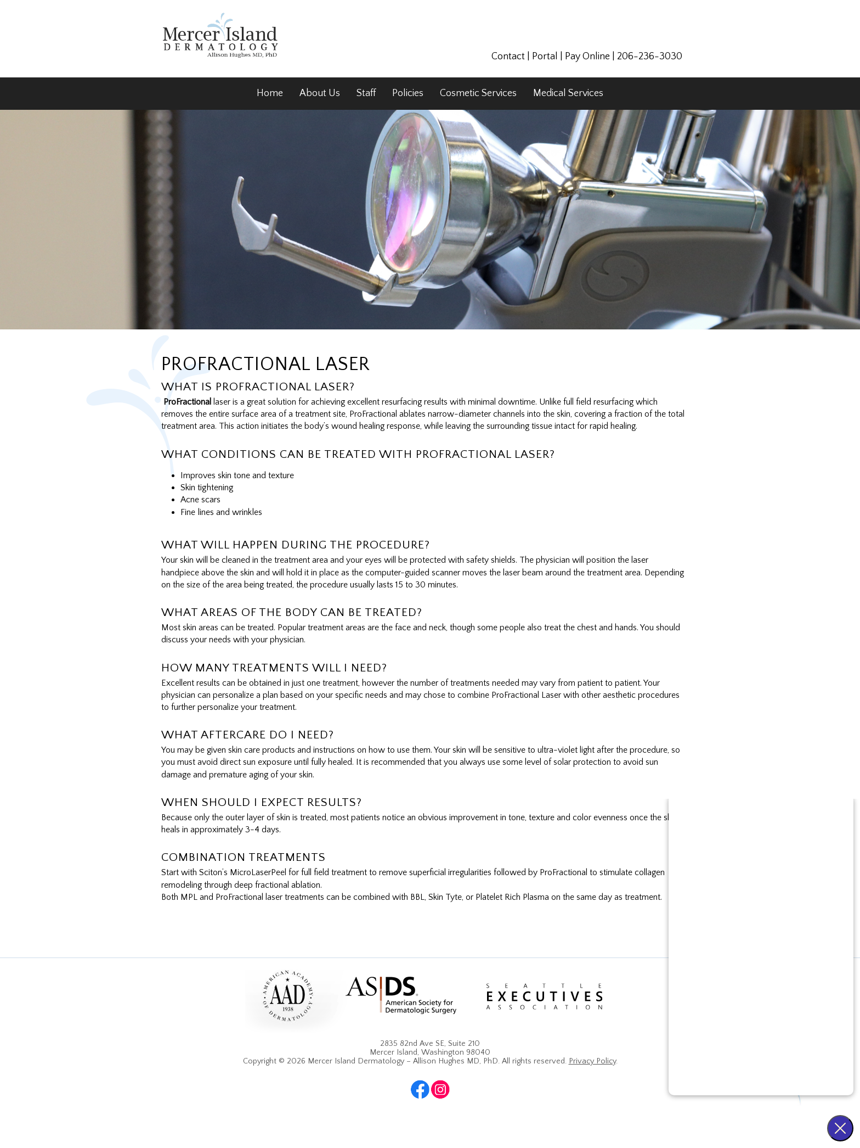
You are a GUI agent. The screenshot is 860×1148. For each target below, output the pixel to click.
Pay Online (587, 56)
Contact (508, 56)
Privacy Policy (592, 1061)
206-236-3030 (649, 56)
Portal (545, 56)
